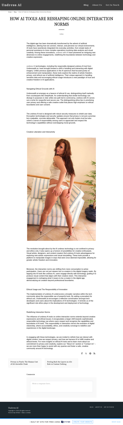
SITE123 (18, 412)
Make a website (26, 412)
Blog (15, 12)
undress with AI (62, 53)
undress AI (31, 66)
